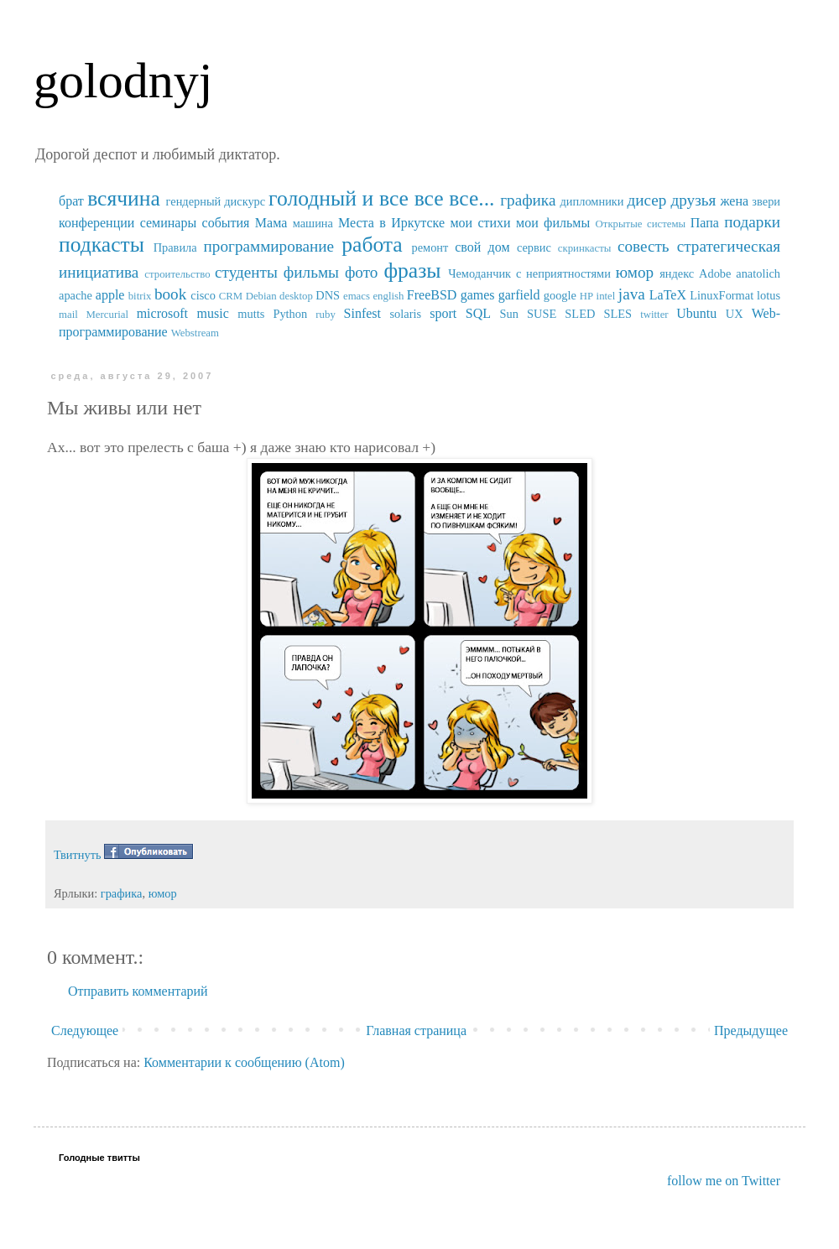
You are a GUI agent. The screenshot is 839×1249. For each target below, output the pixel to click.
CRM (230, 296)
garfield (519, 295)
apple (110, 295)
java (631, 294)
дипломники (592, 201)
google (560, 295)
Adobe (715, 273)
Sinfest (362, 313)
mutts (250, 313)
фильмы (311, 272)
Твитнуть (78, 854)
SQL (478, 313)
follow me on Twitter (723, 1181)
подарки (752, 222)
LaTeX (667, 295)
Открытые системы (641, 224)
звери (766, 201)
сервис (534, 247)
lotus (768, 295)
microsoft (162, 313)
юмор (635, 272)
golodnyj (123, 80)
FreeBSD (432, 295)
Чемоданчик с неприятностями (529, 273)
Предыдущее (751, 1030)
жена (734, 201)
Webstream (195, 333)
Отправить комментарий (138, 991)
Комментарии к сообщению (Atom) (244, 1062)
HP (586, 296)
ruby (325, 314)
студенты (246, 272)
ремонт (429, 247)
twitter (654, 314)
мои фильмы (553, 223)
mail (68, 314)
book (170, 294)
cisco (203, 295)
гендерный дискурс (216, 201)
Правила (175, 247)
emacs (356, 296)
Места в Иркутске (391, 223)
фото (361, 272)
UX (734, 313)
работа (372, 244)
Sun (509, 313)
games (478, 295)
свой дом (482, 247)
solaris (406, 313)
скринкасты (585, 248)
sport (443, 313)
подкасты (101, 244)
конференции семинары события (154, 223)
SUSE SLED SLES (579, 313)
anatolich (758, 273)
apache (75, 295)
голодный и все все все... (381, 198)
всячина (123, 198)
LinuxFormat (721, 295)
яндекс (676, 273)
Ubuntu (696, 313)
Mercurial (107, 314)
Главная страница (416, 1030)
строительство (177, 274)
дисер (646, 200)
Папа (704, 223)
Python (290, 313)
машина (313, 223)
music (213, 313)
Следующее (84, 1030)
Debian (261, 296)
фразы (411, 270)
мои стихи (480, 223)
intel (606, 296)
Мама (271, 223)
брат (71, 201)
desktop (296, 296)
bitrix (140, 296)
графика (527, 200)
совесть (644, 246)
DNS (327, 295)
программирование (269, 246)
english (388, 296)
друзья (693, 200)
